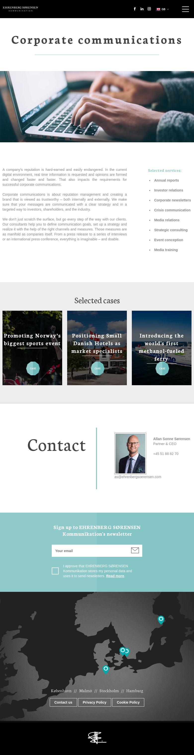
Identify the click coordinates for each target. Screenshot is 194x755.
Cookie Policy (128, 702)
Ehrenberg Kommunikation (20, 8)
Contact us (63, 702)
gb (160, 9)
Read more (115, 576)
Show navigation (185, 9)
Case (33, 366)
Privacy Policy (94, 702)
